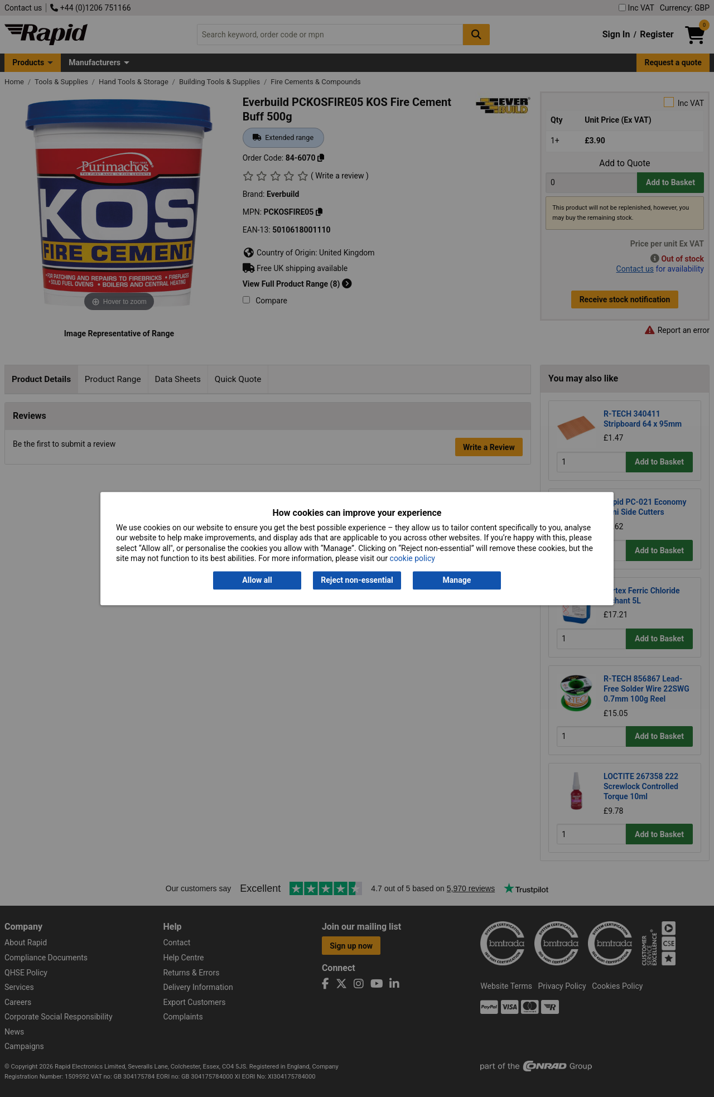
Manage (457, 580)
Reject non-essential (357, 580)
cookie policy (412, 558)
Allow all (257, 580)
